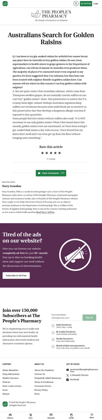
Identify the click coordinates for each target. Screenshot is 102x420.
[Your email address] (65, 319)
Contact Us (40, 374)
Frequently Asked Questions (48, 378)
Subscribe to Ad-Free (16, 275)
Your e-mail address (58, 315)
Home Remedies (10, 370)
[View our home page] (5, 4)
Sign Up (89, 317)
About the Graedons (44, 370)
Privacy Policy (41, 390)
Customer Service (43, 386)
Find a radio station (12, 386)
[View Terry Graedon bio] (40, 186)
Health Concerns (10, 378)
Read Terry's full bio (45, 212)
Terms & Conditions (44, 382)
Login (95, 3)
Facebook (72, 379)
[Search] (76, 3)
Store (5, 390)
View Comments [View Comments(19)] (51, 173)
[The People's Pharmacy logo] (51, 14)
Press (37, 394)
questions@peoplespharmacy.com (82, 370)
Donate (6, 394)
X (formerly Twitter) (77, 375)
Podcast (6, 382)
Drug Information (11, 374)
